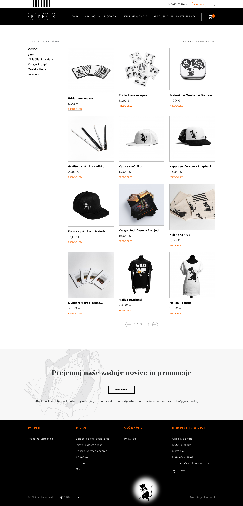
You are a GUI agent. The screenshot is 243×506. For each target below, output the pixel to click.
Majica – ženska (180, 302)
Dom (75, 16)
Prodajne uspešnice (40, 438)
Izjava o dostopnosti (89, 445)
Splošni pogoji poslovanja (93, 438)
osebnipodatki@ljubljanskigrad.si (183, 401)
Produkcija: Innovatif (202, 497)
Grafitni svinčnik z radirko (86, 166)
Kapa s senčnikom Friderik (86, 231)
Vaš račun (133, 428)
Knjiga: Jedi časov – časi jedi (139, 230)
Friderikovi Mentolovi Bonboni (191, 95)
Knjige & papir (136, 16)
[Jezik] (178, 4)
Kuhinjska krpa (179, 234)
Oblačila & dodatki (101, 16)
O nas (80, 469)
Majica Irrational (130, 299)
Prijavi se (130, 438)
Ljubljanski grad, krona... (85, 302)
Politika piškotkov (72, 497)
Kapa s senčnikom (131, 166)
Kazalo (80, 463)
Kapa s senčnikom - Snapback (190, 166)
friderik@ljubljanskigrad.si (192, 463)
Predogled (75, 109)
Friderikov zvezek (80, 98)
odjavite (128, 401)
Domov (33, 48)
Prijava (199, 4)
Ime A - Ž (207, 41)
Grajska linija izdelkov (174, 16)
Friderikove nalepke (133, 95)
